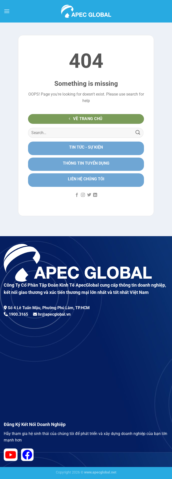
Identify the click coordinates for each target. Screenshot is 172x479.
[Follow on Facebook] (77, 195)
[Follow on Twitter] (89, 195)
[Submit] (138, 133)
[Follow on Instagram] (83, 195)
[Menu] (7, 11)
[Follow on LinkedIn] (95, 195)
